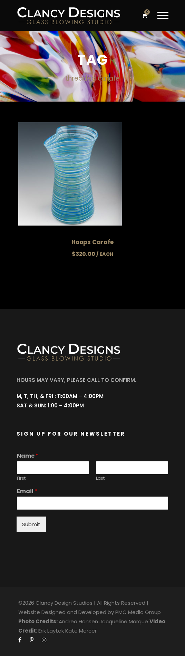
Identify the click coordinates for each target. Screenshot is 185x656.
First (21, 478)
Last (100, 478)
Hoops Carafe (92, 242)
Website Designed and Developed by (66, 612)
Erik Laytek (51, 630)
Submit (31, 524)
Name (27, 456)
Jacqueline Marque (123, 621)
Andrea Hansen (78, 621)
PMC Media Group (138, 612)
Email (27, 491)
